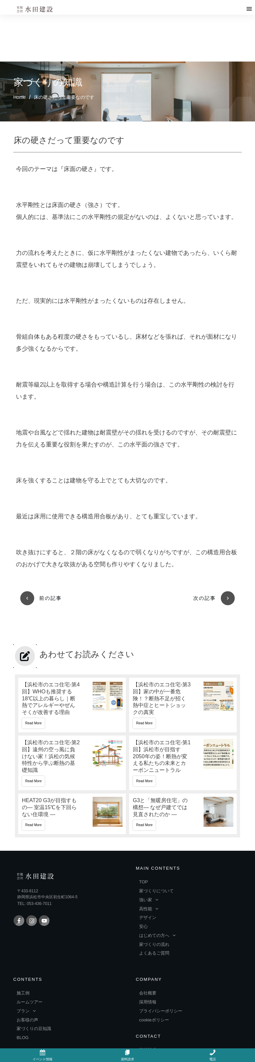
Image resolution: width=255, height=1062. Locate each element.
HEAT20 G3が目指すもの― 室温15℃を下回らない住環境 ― (72, 755)
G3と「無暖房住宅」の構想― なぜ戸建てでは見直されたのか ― (183, 755)
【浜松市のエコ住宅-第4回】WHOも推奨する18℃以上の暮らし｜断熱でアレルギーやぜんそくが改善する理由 (72, 647)
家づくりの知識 (48, 35)
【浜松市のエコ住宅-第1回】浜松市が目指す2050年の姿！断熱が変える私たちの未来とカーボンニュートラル (183, 704)
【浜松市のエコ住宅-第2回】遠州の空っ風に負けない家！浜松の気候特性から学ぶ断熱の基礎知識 (72, 704)
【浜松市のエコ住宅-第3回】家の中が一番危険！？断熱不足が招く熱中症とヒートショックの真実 (183, 647)
